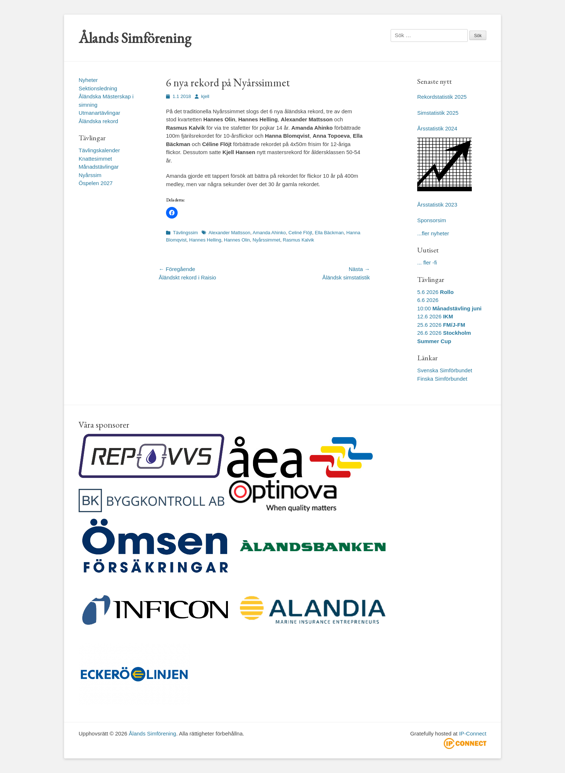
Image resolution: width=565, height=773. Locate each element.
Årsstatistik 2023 (437, 204)
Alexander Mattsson (229, 232)
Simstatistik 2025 (437, 113)
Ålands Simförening (135, 37)
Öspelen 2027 (95, 183)
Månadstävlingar (99, 167)
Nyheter (88, 80)
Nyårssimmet (266, 240)
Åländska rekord (98, 121)
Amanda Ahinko (269, 232)
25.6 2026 (441, 325)
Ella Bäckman (329, 232)
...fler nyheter (433, 233)
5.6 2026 (435, 292)
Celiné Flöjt (300, 232)
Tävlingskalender (99, 150)
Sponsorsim (431, 220)
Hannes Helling (205, 240)
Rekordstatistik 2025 (442, 97)
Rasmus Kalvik (298, 240)
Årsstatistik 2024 (437, 128)
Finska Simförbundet (442, 379)
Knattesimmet (95, 159)
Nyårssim (90, 175)
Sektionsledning (98, 88)
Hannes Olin (237, 240)
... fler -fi (427, 262)
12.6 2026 (435, 316)
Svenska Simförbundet (444, 370)
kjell (205, 96)
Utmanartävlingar (99, 113)
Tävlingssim (185, 232)
